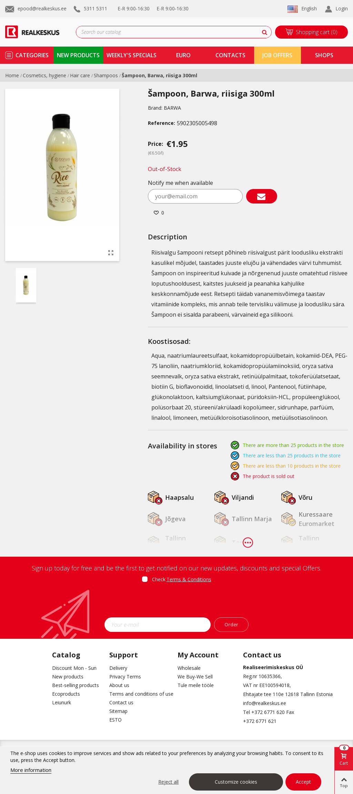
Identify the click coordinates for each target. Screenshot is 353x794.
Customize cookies (236, 781)
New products (67, 676)
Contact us (121, 702)
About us (119, 685)
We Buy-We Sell (195, 676)
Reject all (168, 781)
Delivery (118, 668)
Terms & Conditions (189, 579)
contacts (230, 55)
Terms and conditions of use (138, 694)
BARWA (172, 108)
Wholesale (189, 668)
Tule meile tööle (196, 685)
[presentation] (176, 602)
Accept (303, 781)
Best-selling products (75, 685)
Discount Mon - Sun (74, 668)
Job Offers (277, 55)
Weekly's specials (132, 55)
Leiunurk (61, 702)
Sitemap (118, 711)
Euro (183, 55)
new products (78, 55)
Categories (32, 55)
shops (324, 55)
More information (30, 769)
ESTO (115, 719)
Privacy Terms (125, 676)
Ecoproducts (66, 694)
